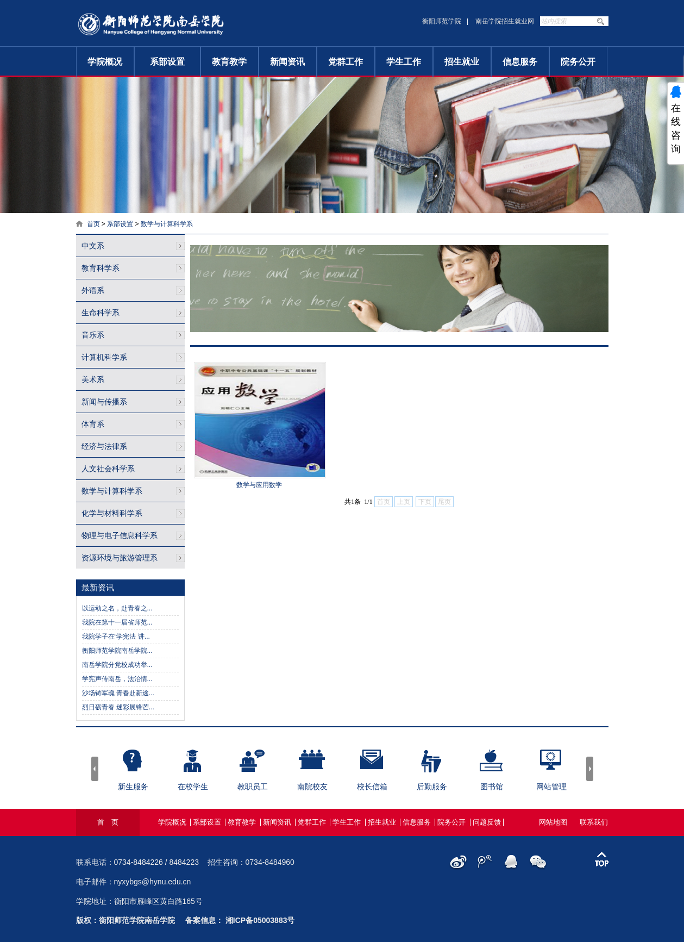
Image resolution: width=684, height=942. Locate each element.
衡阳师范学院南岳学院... (117, 650)
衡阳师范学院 (441, 21)
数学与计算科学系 (167, 224)
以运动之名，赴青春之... (117, 608)
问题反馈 (487, 822)
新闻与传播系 (104, 401)
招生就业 (461, 61)
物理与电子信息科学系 (119, 535)
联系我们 (594, 822)
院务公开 (578, 61)
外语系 (92, 290)
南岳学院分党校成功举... (117, 665)
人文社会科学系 (108, 468)
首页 (93, 224)
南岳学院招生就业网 (504, 21)
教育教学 (229, 61)
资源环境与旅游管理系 (119, 557)
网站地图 (553, 822)
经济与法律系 (104, 446)
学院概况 (104, 61)
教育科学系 (100, 268)
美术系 (92, 379)
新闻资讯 (287, 61)
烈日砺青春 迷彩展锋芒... (118, 707)
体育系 (92, 424)
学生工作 (403, 61)
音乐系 (92, 334)
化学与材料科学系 (111, 513)
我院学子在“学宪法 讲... (116, 636)
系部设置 (167, 61)
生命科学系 (100, 312)
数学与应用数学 (259, 485)
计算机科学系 (104, 357)
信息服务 (520, 61)
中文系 (92, 245)
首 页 (107, 822)
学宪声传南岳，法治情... (117, 679)
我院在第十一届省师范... (117, 622)
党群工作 (345, 61)
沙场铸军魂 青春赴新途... (118, 693)
